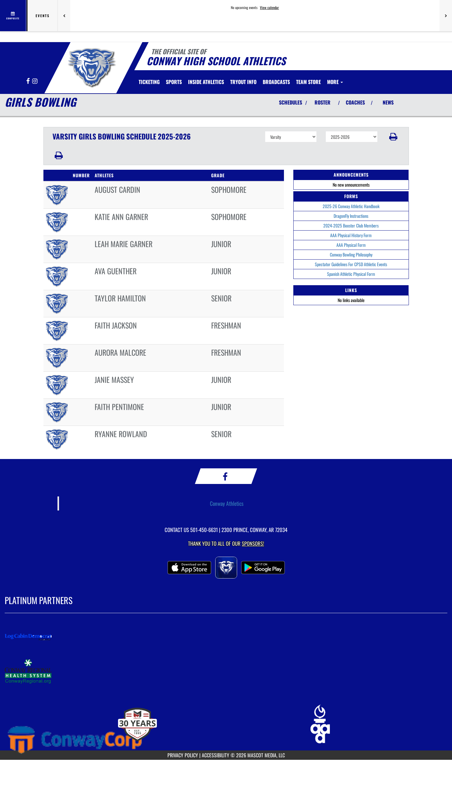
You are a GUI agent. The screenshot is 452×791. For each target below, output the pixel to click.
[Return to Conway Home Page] (90, 66)
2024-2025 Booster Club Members (351, 225)
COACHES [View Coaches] (355, 102)
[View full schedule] (13, 15)
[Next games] (446, 15)
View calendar (269, 7)
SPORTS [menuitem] (174, 81)
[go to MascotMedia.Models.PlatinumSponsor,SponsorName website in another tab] (226, 636)
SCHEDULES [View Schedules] (290, 102)
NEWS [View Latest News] (388, 102)
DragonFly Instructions (351, 215)
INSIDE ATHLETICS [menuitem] (206, 81)
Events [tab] (43, 15)
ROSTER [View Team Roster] (322, 102)
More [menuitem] (335, 81)
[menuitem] (149, 81)
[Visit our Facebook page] (28, 81)
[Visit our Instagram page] (34, 81)
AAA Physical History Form (351, 235)
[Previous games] (64, 15)
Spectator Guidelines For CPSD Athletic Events (351, 264)
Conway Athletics (227, 503)
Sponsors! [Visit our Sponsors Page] (253, 543)
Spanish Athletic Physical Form (351, 274)
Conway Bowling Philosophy (351, 254)
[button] (393, 136)
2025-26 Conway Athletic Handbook (351, 206)
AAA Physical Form (351, 245)
